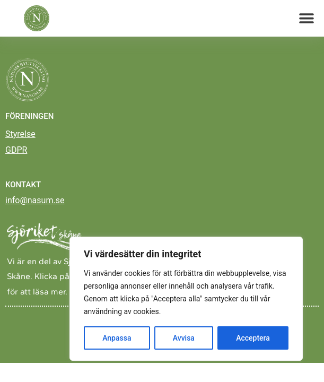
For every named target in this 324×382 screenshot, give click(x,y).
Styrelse (20, 140)
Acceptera (253, 338)
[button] (307, 18)
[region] (186, 299)
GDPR (16, 156)
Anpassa (116, 338)
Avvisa (184, 338)
